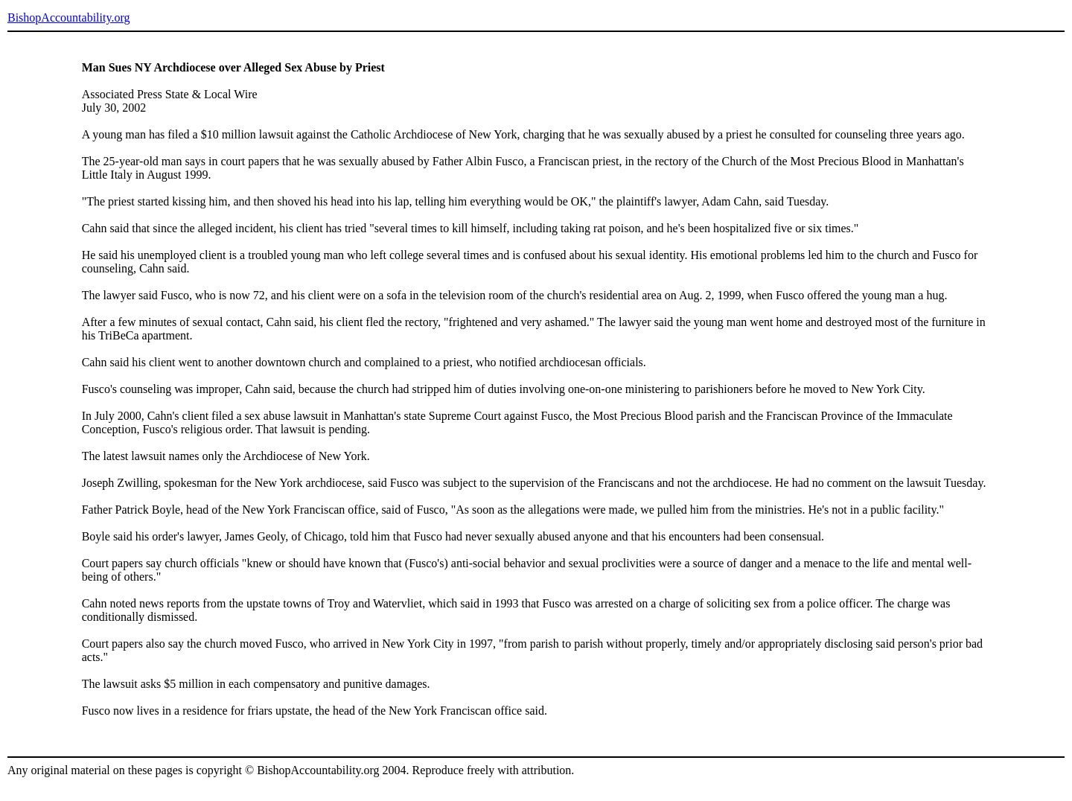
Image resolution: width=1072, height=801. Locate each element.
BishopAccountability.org (68, 17)
